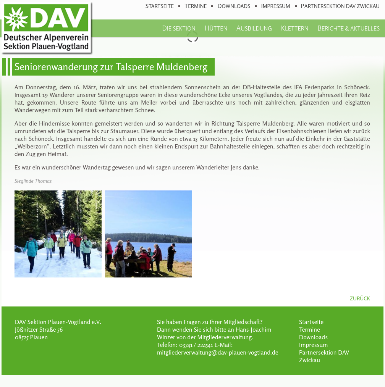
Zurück (360, 298)
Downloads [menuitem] (233, 6)
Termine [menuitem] (195, 6)
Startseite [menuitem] (160, 6)
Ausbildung (254, 28)
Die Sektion (178, 28)
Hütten (215, 28)
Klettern (295, 28)
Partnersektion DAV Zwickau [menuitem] (340, 6)
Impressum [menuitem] (275, 6)
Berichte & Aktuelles (348, 28)
